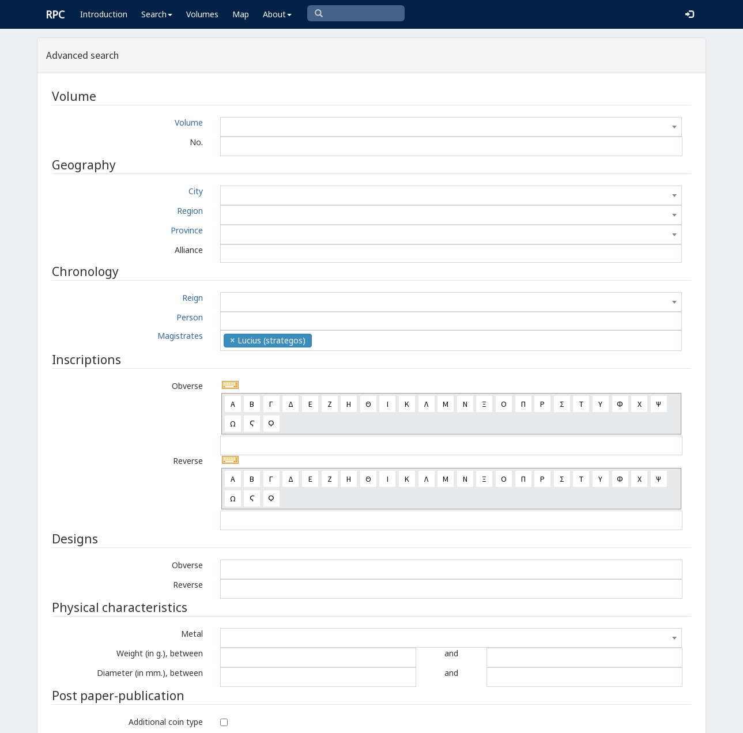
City (195, 191)
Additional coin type (166, 721)
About (277, 14)
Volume (189, 122)
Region (190, 210)
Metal (192, 633)
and (451, 653)
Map (240, 14)
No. (196, 142)
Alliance (189, 249)
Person (189, 317)
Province (187, 230)
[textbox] (451, 127)
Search (156, 14)
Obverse (187, 385)
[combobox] (451, 127)
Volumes (202, 14)
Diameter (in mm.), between (150, 672)
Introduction (103, 14)
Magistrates (180, 335)
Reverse (188, 460)
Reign (192, 297)
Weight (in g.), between (159, 653)
